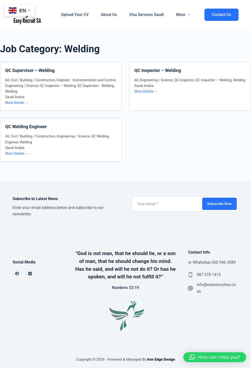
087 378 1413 (209, 274)
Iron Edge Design (160, 359)
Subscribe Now (219, 204)
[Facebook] (17, 273)
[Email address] (166, 204)
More (184, 15)
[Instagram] (30, 273)
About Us (109, 14)
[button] (214, 357)
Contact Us (221, 14)
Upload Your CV (74, 14)
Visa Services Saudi (146, 14)
